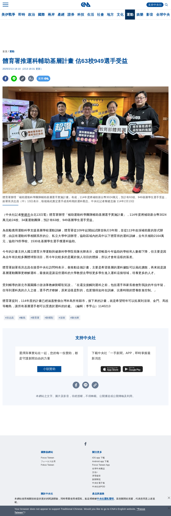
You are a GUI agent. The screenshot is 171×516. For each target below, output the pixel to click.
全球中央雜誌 (98, 468)
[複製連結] (22, 78)
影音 (149, 14)
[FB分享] (5, 78)
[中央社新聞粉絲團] (85, 444)
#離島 (22, 317)
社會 (100, 14)
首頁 (5, 51)
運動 (130, 14)
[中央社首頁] (85, 4)
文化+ (95, 472)
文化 (120, 14)
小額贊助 (49, 369)
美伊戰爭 (8, 14)
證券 (70, 14)
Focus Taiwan (47, 458)
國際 (41, 14)
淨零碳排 (96, 476)
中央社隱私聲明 (105, 498)
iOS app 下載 (98, 458)
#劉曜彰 (49, 317)
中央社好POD (98, 486)
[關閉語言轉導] (169, 508)
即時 (21, 14)
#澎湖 (62, 317)
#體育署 (35, 317)
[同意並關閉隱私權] (169, 498)
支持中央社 (155, 4)
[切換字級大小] (31, 78)
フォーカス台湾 (48, 461)
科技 (80, 14)
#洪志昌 (9, 317)
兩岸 (51, 14)
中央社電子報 (98, 483)
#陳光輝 (74, 317)
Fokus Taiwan (47, 465)
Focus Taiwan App (101, 465)
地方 (110, 14)
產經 (61, 14)
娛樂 (139, 14)
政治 (31, 14)
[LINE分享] (14, 78)
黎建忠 (25, 214)
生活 (90, 14)
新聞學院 (96, 479)
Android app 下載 (100, 461)
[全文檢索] (166, 5)
